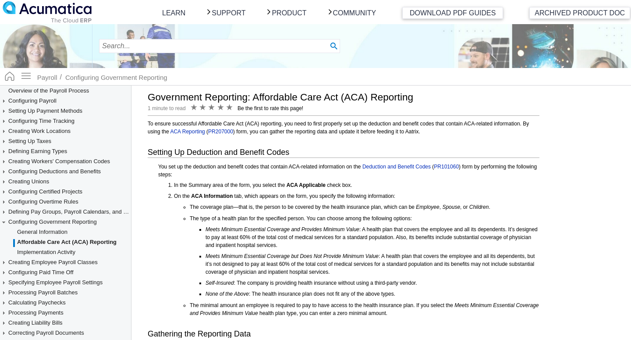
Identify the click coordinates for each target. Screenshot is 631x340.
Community (354, 13)
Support (228, 13)
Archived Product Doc (580, 13)
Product (289, 13)
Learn (173, 13)
